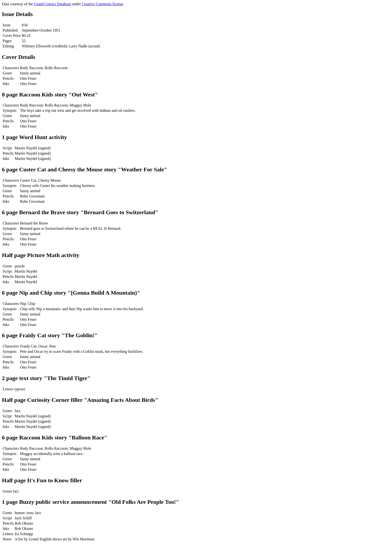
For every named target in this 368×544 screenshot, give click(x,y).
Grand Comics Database (52, 4)
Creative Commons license (102, 4)
